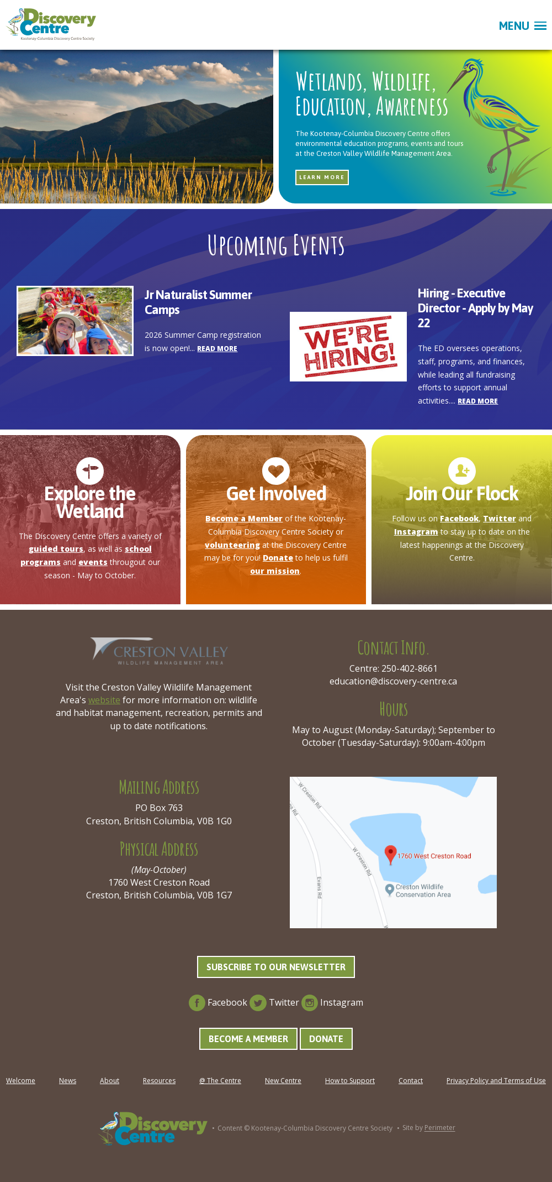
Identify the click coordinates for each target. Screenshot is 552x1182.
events (93, 562)
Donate (278, 557)
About (109, 1080)
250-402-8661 (409, 668)
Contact (411, 1080)
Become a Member (244, 518)
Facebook (459, 518)
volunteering (232, 545)
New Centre (283, 1080)
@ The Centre (220, 1080)
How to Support (350, 1080)
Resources (159, 1080)
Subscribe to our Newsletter (276, 967)
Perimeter (439, 1128)
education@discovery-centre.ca (393, 681)
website (104, 700)
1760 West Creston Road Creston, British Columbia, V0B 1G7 (159, 888)
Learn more (322, 177)
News (67, 1080)
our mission (275, 571)
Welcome (20, 1080)
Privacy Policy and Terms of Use (496, 1080)
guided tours (56, 548)
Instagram (416, 531)
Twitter (499, 518)
